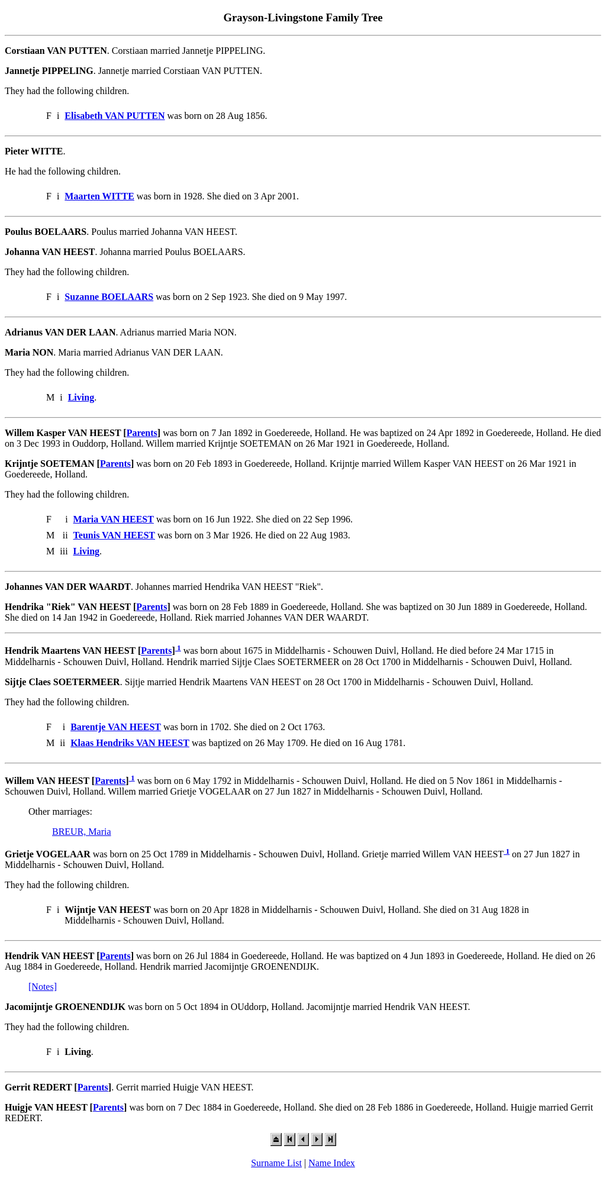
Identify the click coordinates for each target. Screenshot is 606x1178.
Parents (142, 433)
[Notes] (42, 987)
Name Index (331, 1163)
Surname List (276, 1163)
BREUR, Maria (81, 832)
